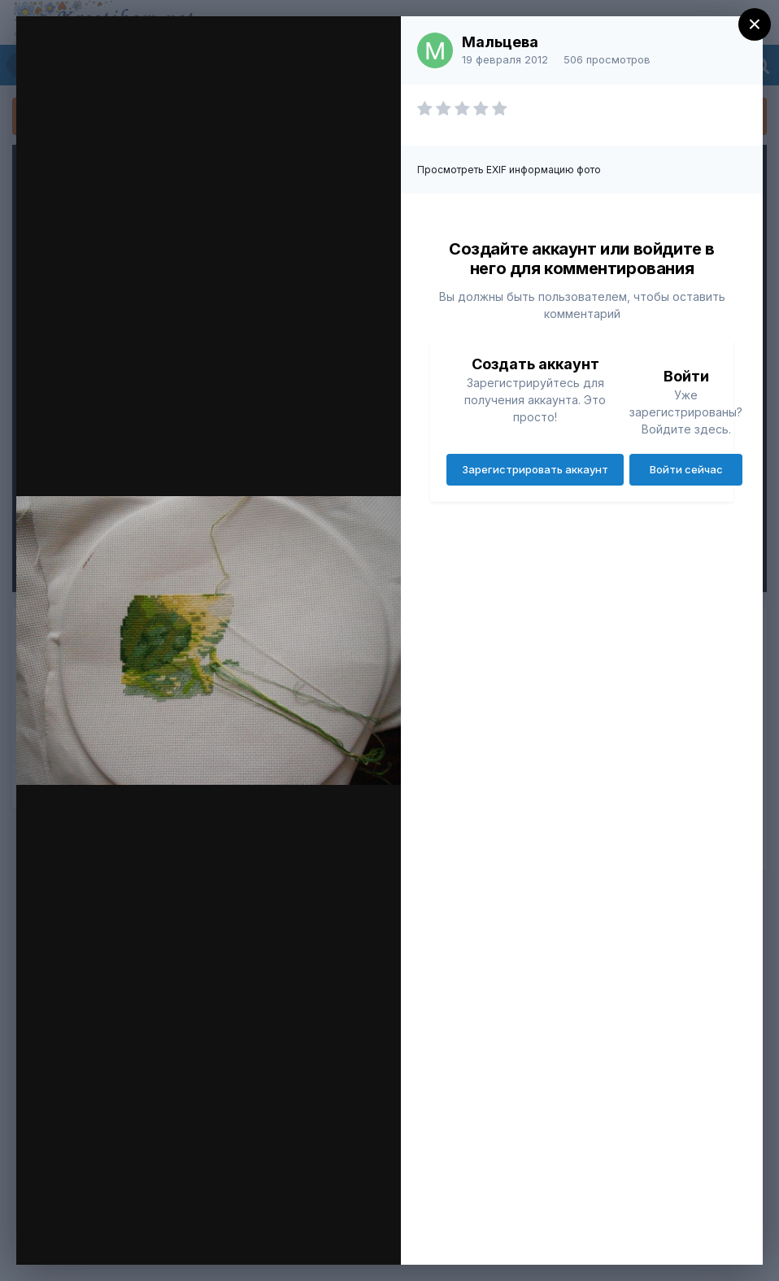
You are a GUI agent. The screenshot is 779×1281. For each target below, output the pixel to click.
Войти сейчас (686, 469)
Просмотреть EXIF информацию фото (509, 169)
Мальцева (500, 41)
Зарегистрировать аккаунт (535, 469)
